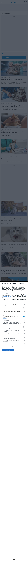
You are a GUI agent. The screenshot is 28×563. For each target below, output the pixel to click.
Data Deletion (8, 354)
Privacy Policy (20, 354)
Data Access (14, 354)
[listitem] (14, 302)
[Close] (26, 284)
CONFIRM (8, 350)
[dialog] (14, 422)
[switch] (24, 304)
